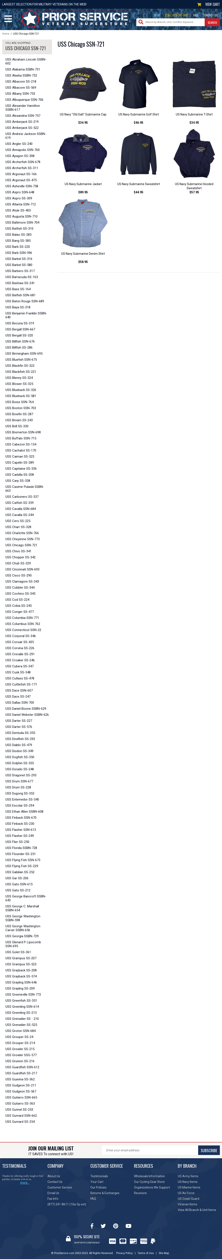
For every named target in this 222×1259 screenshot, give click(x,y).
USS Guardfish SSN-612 (22, 1067)
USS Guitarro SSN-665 (21, 1097)
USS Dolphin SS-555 (19, 763)
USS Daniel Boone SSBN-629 (25, 709)
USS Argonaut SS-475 (21, 180)
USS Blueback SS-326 (20, 390)
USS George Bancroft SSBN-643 (25, 898)
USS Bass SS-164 (18, 289)
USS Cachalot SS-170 (20, 450)
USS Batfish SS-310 (19, 229)
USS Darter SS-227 (18, 721)
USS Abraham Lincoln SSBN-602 (25, 61)
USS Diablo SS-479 (18, 745)
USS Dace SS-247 (18, 696)
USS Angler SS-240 (19, 144)
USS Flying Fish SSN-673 (22, 860)
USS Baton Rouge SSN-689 (24, 301)
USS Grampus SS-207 (20, 958)
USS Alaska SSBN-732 (21, 75)
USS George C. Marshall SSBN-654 (22, 908)
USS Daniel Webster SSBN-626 (27, 715)
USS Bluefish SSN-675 (21, 360)
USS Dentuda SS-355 (20, 733)
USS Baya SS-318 (17, 307)
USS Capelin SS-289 (19, 463)
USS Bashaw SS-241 (20, 283)
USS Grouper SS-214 (20, 1043)
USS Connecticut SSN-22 (23, 630)
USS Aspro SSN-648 (19, 192)
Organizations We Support (152, 1187)
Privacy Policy (124, 1253)
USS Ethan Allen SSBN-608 (24, 812)
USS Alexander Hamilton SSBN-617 (22, 108)
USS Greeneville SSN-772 (23, 994)
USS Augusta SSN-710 (21, 216)
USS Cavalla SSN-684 (20, 509)
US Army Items (188, 1176)
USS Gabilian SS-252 (19, 872)
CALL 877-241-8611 (177, 15)
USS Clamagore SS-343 (22, 581)
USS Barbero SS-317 (20, 271)
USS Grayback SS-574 (21, 976)
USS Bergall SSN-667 (20, 329)
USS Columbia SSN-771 (22, 618)
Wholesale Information (149, 1176)
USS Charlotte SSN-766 (22, 533)
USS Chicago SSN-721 (21, 545)
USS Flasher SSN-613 (20, 830)
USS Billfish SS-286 (19, 347)
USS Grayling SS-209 (20, 988)
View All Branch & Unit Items (197, 1210)
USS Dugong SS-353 (19, 793)
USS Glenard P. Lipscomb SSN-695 (23, 944)
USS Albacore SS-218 (20, 81)
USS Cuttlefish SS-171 (21, 684)
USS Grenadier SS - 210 (22, 1019)
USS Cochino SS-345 (20, 594)
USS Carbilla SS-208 (19, 475)
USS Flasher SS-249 (19, 836)
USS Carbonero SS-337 (22, 497)
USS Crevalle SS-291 (20, 654)
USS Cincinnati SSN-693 (22, 569)
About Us (53, 1176)
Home (5, 33)
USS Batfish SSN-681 (20, 295)
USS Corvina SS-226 (19, 648)
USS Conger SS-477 (19, 612)
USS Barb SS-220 (17, 247)
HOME (157, 15)
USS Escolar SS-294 (19, 805)
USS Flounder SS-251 (20, 854)
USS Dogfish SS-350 (19, 757)
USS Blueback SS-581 (20, 396)
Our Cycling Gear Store (149, 1182)
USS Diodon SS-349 (19, 751)
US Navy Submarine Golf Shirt (138, 114)
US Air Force (186, 1193)
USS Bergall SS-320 (19, 335)
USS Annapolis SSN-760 (22, 150)
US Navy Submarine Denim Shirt (83, 253)
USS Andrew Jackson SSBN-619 (25, 136)
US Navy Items (188, 1182)
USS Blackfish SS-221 (20, 372)
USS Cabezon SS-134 (20, 444)
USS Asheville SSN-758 (21, 186)
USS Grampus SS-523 (20, 964)
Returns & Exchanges (104, 1193)
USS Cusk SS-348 (18, 672)
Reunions (140, 1193)
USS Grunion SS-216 (19, 1061)
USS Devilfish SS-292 (20, 739)
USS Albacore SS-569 (20, 88)
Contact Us (54, 1182)
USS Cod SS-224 (17, 600)
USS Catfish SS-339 (19, 503)
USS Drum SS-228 (18, 787)
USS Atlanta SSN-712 (20, 204)
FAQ (195, 15)
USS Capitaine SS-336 (21, 469)
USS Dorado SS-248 (19, 769)
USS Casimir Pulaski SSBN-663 (24, 489)
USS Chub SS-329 (18, 563)
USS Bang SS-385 (18, 241)
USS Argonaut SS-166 (21, 174)
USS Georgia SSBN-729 (22, 936)
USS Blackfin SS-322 (19, 366)
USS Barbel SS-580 (18, 265)
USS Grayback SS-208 (21, 970)
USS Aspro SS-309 (18, 198)
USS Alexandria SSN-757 (22, 116)
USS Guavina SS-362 (20, 1079)
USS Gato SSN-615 (19, 884)
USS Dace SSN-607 (19, 690)
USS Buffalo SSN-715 (20, 438)
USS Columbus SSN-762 (22, 624)
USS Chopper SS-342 (20, 557)
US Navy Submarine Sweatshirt (138, 184)
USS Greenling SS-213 (21, 1013)
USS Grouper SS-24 (19, 1037)
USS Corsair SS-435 (19, 642)
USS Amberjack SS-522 (22, 128)
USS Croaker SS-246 (20, 660)
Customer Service (59, 1187)
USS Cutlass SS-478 (19, 678)
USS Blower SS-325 (19, 384)
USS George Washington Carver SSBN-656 (22, 928)
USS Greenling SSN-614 (22, 1007)
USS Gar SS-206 (16, 878)
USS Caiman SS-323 (19, 456)
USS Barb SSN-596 (18, 253)
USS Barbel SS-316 (18, 259)
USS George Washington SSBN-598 (22, 918)
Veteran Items (187, 1204)
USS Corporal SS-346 (20, 636)
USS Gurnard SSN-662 (21, 1116)
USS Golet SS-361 (18, 952)
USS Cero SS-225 (17, 521)
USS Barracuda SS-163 (21, 277)
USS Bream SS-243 (19, 420)
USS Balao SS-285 (18, 235)
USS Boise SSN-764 (19, 402)
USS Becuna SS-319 (19, 323)
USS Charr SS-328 (18, 527)
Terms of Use (146, 1253)
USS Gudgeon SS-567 (20, 1091)
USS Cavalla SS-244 (19, 515)
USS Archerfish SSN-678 (22, 162)
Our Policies (98, 1187)
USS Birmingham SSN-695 (23, 354)
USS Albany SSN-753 (20, 94)
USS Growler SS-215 (19, 1049)
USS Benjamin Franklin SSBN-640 (26, 315)
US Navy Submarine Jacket (83, 184)
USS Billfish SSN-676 (20, 341)
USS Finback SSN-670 (20, 818)
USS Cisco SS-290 (18, 575)
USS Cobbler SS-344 (19, 587)
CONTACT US (210, 15)
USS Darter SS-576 (18, 727)
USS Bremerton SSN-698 (23, 432)
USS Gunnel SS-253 (19, 1110)
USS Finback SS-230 (19, 824)
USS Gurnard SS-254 (20, 1122)
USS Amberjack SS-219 (22, 122)
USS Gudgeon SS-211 (20, 1085)
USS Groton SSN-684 (20, 1031)
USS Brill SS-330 (16, 426)
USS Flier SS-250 (17, 842)
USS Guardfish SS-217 (21, 1073)
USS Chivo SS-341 (18, 551)
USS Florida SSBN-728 (21, 848)
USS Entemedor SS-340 (22, 799)
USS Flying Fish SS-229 (21, 866)
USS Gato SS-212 (17, 890)
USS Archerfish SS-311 (21, 168)
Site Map (164, 1253)
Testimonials (99, 1176)
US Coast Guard (188, 1198)
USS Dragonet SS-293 (20, 775)
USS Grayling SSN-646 (21, 982)
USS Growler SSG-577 (21, 1055)
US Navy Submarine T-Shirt (194, 114)
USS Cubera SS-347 (19, 666)
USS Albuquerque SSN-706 (24, 100)
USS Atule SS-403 (18, 210)
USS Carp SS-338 (17, 481)
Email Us (53, 1193)
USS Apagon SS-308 (19, 156)
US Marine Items (189, 1187)
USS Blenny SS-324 (19, 378)
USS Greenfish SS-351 (21, 1001)
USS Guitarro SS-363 (20, 1103)
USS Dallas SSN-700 (19, 703)
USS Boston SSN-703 (20, 408)
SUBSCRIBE (209, 1150)
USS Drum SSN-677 (19, 781)
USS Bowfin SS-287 (19, 414)
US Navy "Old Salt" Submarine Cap (83, 114)
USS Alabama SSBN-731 (22, 69)
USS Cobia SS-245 (18, 606)
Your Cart (96, 1182)
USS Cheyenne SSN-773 (22, 539)
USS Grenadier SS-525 (21, 1025)
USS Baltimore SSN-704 (22, 222)
